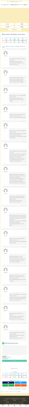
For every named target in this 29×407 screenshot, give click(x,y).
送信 (14, 362)
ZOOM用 (7, 403)
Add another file (5, 360)
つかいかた (5, 402)
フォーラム (3, 46)
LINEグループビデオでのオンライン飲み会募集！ (12, 46)
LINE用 (14, 402)
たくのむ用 (24, 402)
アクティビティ (21, 403)
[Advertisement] (14, 15)
